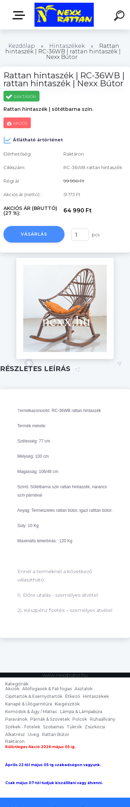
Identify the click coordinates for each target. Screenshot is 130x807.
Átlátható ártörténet (33, 140)
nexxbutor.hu (20, 15)
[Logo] (64, 14)
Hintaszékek (67, 46)
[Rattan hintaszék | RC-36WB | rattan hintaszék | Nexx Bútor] (65, 260)
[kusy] (80, 235)
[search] (120, 17)
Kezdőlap (21, 46)
